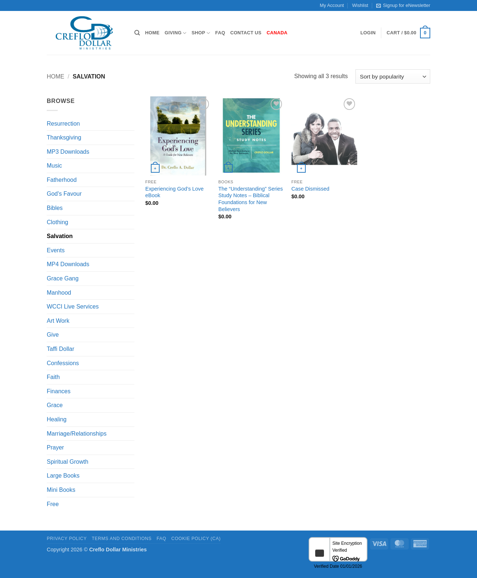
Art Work (58, 321)
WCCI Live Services (73, 306)
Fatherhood (62, 180)
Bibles (55, 208)
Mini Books (61, 490)
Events (56, 250)
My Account (332, 5)
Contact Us (246, 32)
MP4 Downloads (68, 264)
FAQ (220, 32)
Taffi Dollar (60, 349)
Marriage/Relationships (77, 433)
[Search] (137, 33)
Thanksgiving (64, 137)
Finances (58, 391)
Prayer (55, 447)
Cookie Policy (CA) (196, 538)
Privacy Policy (67, 538)
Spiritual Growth (67, 462)
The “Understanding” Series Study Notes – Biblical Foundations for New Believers (250, 199)
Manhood (59, 293)
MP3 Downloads (68, 152)
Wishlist (360, 5)
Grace (55, 405)
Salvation (60, 236)
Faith (53, 377)
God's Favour (64, 194)
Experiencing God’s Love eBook (174, 192)
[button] (368, 33)
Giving (176, 33)
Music (54, 165)
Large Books (63, 475)
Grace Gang (63, 278)
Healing (56, 419)
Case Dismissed (310, 189)
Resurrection (63, 123)
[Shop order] (392, 76)
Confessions (63, 363)
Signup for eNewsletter (403, 5)
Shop (201, 33)
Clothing (57, 222)
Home (152, 32)
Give (53, 335)
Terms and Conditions (122, 538)
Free (53, 504)
